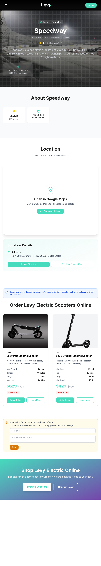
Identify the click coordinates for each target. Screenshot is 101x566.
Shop (91, 5)
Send (14, 447)
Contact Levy (66, 487)
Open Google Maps (50, 211)
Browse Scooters (37, 486)
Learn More (36, 400)
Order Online (16, 400)
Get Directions (28, 264)
